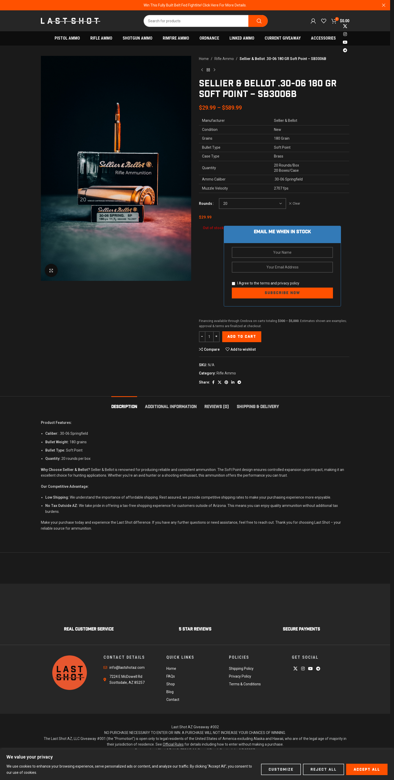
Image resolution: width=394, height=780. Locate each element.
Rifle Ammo (224, 59)
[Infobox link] (89, 615)
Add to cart (241, 336)
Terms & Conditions (245, 684)
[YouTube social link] (345, 43)
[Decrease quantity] (202, 336)
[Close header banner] (383, 5)
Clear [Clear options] (296, 203)
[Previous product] (202, 70)
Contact (172, 700)
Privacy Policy (240, 676)
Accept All (367, 769)
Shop (170, 684)
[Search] (206, 21)
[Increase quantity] (216, 336)
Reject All (323, 769)
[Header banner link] (195, 5)
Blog (170, 692)
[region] (197, 764)
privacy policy (288, 283)
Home (204, 59)
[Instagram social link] (344, 34)
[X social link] (345, 26)
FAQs (170, 676)
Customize (281, 769)
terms (265, 283)
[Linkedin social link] (233, 382)
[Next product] (214, 70)
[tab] (124, 404)
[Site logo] (70, 20)
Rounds (205, 203)
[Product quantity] (209, 336)
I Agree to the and (265, 283)
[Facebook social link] (213, 382)
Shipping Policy (241, 668)
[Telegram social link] (345, 51)
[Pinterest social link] (226, 382)
